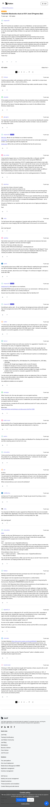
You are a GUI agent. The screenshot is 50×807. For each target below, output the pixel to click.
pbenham (6, 184)
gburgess (6, 117)
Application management (7, 768)
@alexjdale (4, 140)
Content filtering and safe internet (10, 786)
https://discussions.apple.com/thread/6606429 (24, 641)
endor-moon (7, 420)
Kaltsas (5, 570)
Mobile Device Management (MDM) (10, 765)
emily (5, 218)
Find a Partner (5, 750)
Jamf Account (4, 752)
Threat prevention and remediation (10, 783)
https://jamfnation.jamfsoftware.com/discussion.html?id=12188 (18, 409)
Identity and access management (10, 778)
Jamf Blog (3, 742)
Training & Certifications (7, 737)
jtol (4, 469)
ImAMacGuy (7, 493)
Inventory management (7, 771)
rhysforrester (7, 665)
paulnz (5, 436)
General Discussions (7, 8)
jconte (5, 263)
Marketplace (4, 745)
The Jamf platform (6, 760)
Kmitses (6, 77)
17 (29, 72)
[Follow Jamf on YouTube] (8, 727)
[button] (3, 4)
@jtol (2, 533)
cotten (5, 321)
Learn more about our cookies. (31, 796)
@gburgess (4, 144)
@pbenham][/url (5, 286)
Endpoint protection (6, 781)
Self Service (4, 776)
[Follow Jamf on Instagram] (11, 727)
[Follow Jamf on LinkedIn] (5, 727)
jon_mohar (6, 155)
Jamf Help (4, 734)
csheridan (6, 638)
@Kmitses (4, 137)
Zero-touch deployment (7, 763)
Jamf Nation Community (7, 740)
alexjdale (6, 97)
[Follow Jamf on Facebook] (14, 727)
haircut (5, 341)
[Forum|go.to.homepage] (9, 4)
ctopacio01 (6, 20)
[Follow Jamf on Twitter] (2, 727)
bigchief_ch (7, 609)
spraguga (6, 392)
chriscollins (7, 452)
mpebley (6, 238)
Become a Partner (6, 747)
